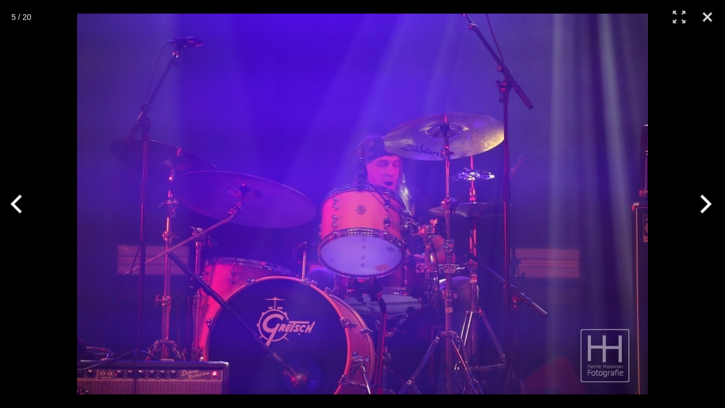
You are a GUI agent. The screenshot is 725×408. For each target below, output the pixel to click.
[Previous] (21, 204)
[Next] (704, 204)
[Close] (707, 17)
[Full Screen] (679, 17)
